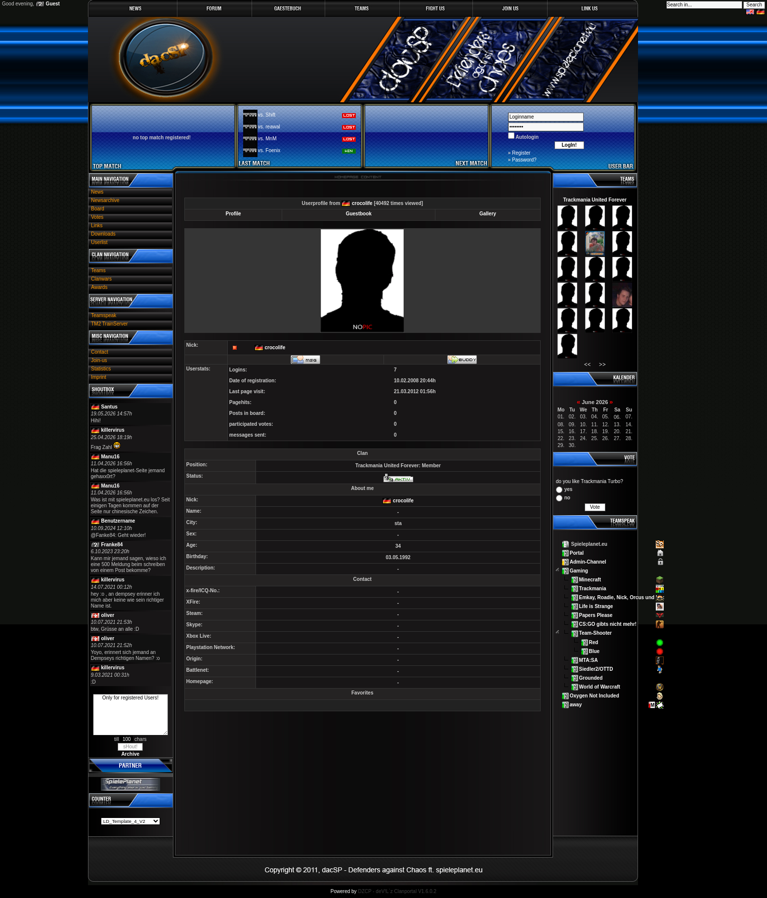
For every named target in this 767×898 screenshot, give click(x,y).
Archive (130, 754)
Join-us (99, 360)
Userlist (99, 242)
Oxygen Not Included (594, 695)
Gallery (487, 213)
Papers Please (596, 615)
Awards (99, 287)
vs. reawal (269, 126)
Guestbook (359, 213)
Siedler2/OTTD (596, 668)
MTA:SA (588, 659)
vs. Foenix (269, 150)
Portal (577, 553)
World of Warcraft (599, 686)
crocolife (362, 203)
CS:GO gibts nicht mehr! (608, 624)
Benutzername (118, 521)
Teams (98, 270)
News (97, 192)
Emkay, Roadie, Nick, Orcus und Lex (622, 597)
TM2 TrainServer (109, 324)
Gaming (579, 570)
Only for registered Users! (130, 714)
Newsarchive (105, 200)
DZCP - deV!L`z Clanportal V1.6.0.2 (397, 891)
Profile (233, 213)
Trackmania (592, 588)
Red (593, 642)
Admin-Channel (588, 562)
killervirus (113, 430)
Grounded (591, 677)
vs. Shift (267, 115)
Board (97, 208)
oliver (108, 615)
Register (521, 153)
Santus (109, 406)
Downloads (103, 234)
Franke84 (112, 544)
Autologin (526, 137)
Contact (99, 352)
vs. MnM (267, 138)
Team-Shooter (595, 633)
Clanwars (101, 279)
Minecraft (590, 579)
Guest (53, 3)
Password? (524, 160)
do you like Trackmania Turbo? (589, 481)
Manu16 (110, 456)
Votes (97, 217)
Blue (594, 650)
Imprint (98, 377)
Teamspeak (103, 315)
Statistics (101, 368)
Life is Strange (596, 606)
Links (96, 225)
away (576, 704)
